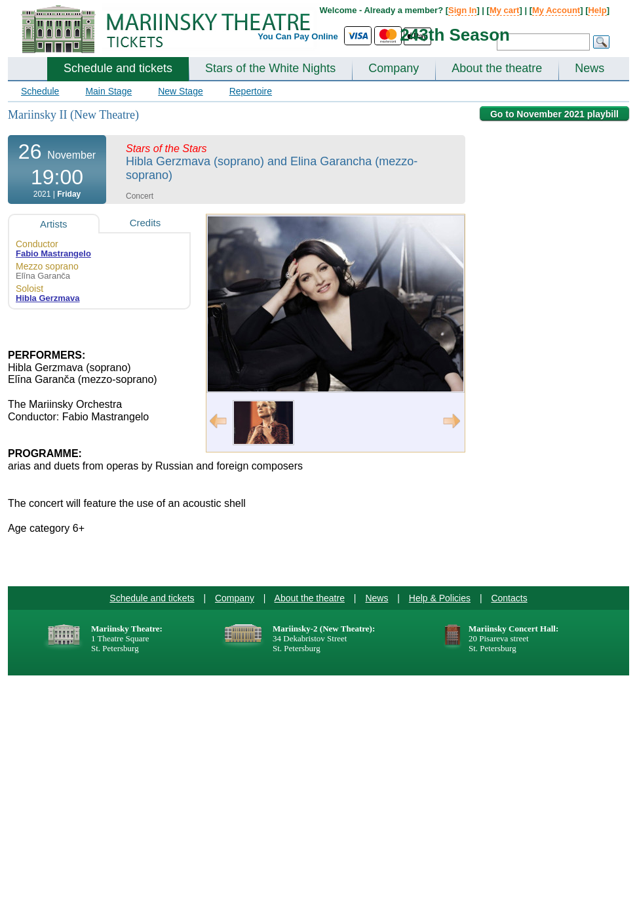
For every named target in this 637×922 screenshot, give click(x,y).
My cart (505, 10)
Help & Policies (440, 598)
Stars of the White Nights (270, 68)
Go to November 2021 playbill (554, 114)
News (589, 68)
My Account (556, 10)
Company (393, 68)
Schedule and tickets (118, 68)
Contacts (509, 598)
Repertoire (250, 91)
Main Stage (108, 91)
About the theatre (497, 68)
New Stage (180, 91)
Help (597, 10)
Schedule (40, 91)
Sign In (462, 10)
